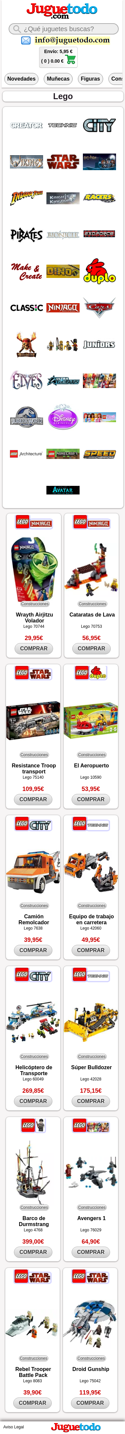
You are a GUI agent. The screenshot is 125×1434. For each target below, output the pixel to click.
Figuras (90, 79)
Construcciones (35, 604)
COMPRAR (34, 648)
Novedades (21, 79)
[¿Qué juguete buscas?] (64, 28)
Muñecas (58, 79)
